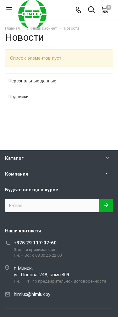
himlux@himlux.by (32, 294)
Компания (16, 174)
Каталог (14, 158)
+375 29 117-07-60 (35, 243)
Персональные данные (32, 80)
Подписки (18, 96)
